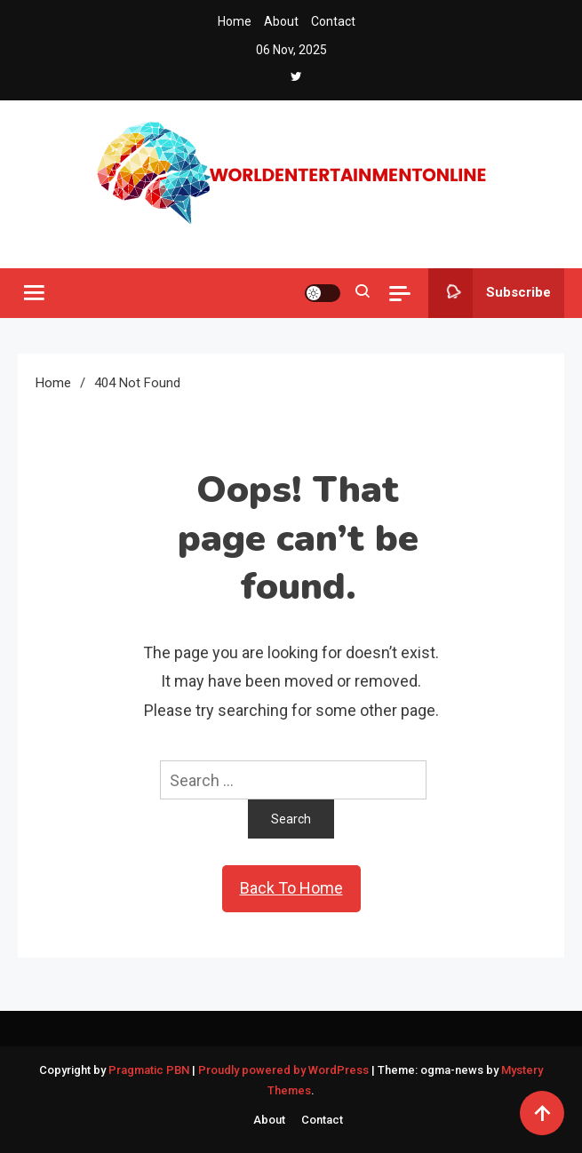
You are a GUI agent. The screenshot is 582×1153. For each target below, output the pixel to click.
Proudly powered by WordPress (284, 1070)
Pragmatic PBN (148, 1070)
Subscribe (489, 293)
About (281, 21)
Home (234, 21)
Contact (333, 21)
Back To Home (291, 888)
